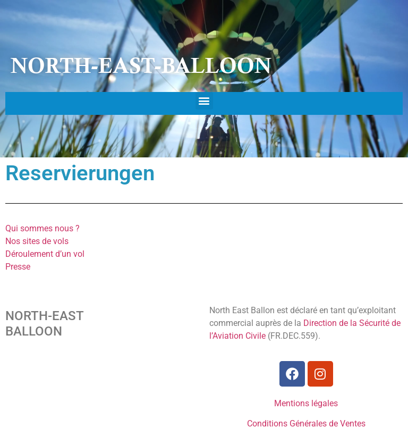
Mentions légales (306, 403)
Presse (17, 267)
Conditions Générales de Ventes (306, 423)
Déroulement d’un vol (44, 254)
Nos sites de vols (37, 241)
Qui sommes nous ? (42, 228)
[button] (204, 101)
